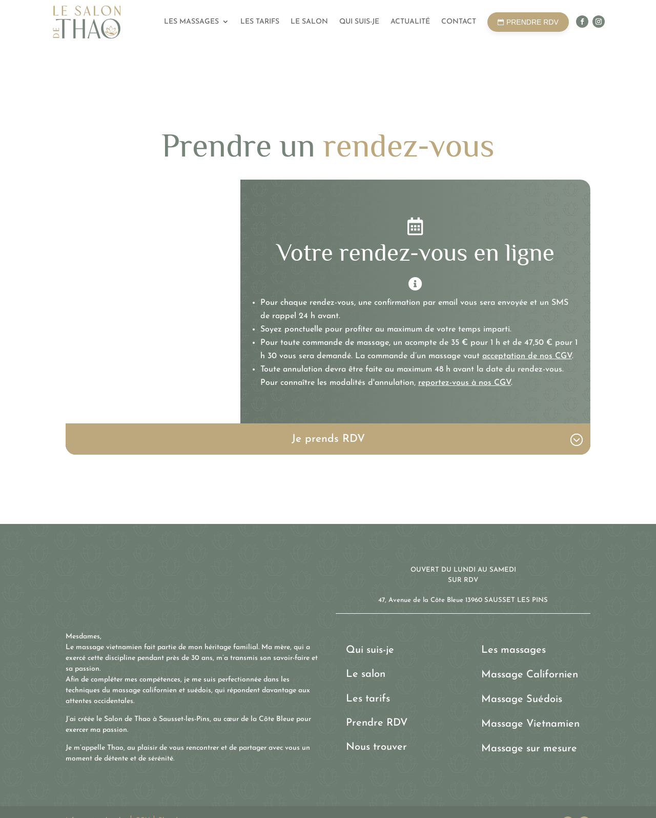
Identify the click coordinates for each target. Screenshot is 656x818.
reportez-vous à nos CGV (464, 383)
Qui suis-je (359, 22)
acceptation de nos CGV (527, 356)
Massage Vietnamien (530, 724)
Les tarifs (259, 22)
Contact (458, 22)
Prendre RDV (376, 723)
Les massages (191, 22)
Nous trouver (376, 747)
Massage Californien (529, 675)
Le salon (309, 22)
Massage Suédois (521, 699)
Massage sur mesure (529, 749)
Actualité (410, 22)
